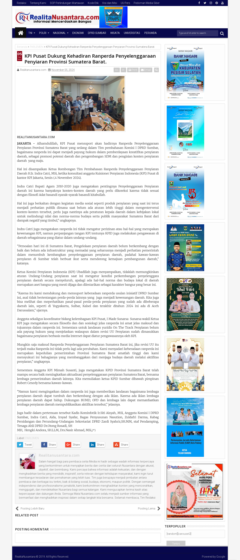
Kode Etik (93, 2)
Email (146, 69)
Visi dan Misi (109, 2)
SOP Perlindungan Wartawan (67, 2)
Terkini (176, 543)
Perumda (150, 32)
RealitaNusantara (25, 556)
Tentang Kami (38, 2)
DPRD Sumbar (97, 32)
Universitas (132, 32)
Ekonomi (78, 32)
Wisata (115, 32)
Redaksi (21, 2)
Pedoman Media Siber (147, 2)
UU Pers (125, 2)
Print (133, 69)
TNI (30, 32)
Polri (42, 32)
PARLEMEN (32, 438)
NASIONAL (59, 32)
